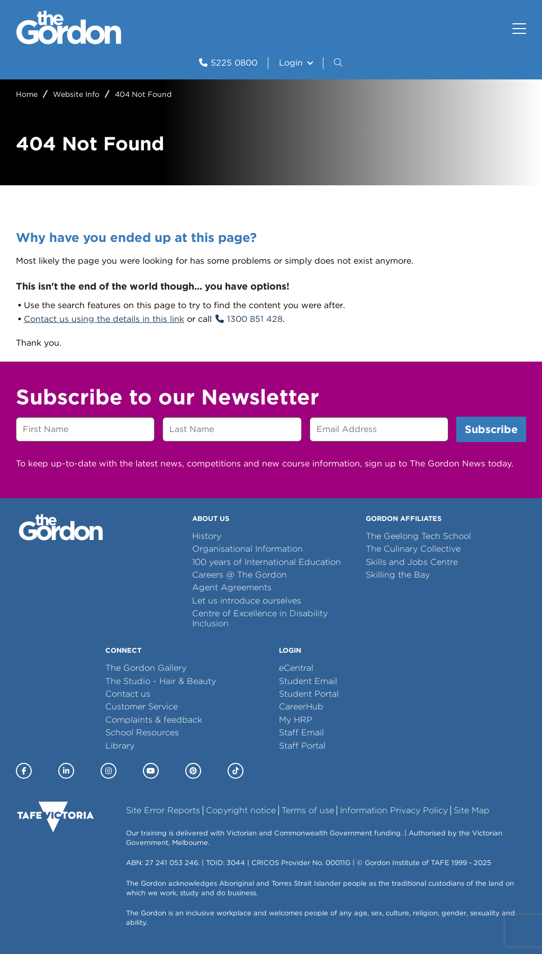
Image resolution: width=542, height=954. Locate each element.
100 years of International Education (266, 562)
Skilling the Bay (398, 575)
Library (119, 746)
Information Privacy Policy (394, 810)
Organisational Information (247, 549)
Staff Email (301, 732)
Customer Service (141, 706)
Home (27, 94)
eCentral (296, 668)
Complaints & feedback (153, 720)
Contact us (127, 694)
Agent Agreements (232, 587)
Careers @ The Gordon (239, 575)
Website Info (76, 94)
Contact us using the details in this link (104, 319)
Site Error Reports (163, 810)
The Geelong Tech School (418, 536)
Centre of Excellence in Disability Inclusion (260, 618)
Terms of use (308, 810)
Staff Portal (302, 746)
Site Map (472, 810)
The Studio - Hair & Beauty (160, 681)
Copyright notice (241, 810)
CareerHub (301, 706)
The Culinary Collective (413, 549)
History (206, 536)
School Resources (142, 732)
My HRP (295, 720)
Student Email (308, 681)
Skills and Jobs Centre (412, 562)
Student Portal (309, 694)
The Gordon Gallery (145, 668)
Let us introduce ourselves (246, 601)
